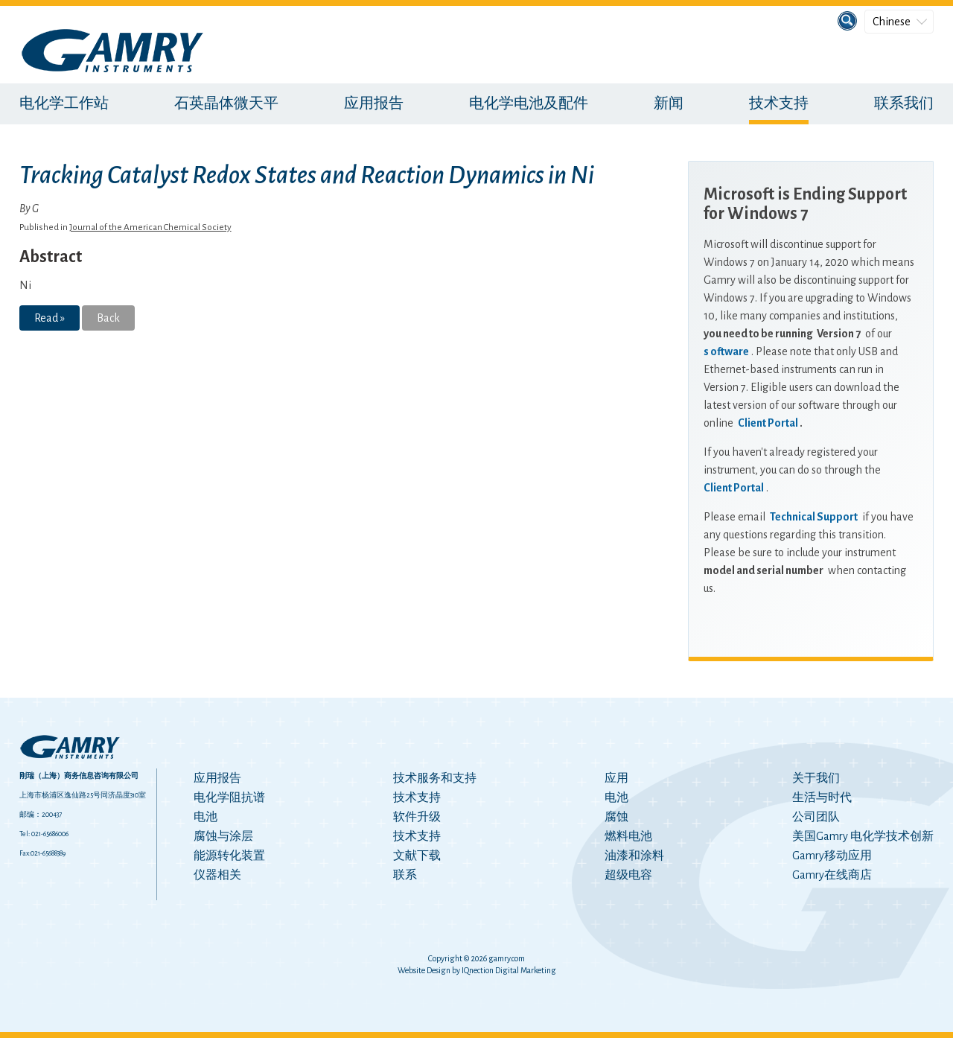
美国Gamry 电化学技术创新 (863, 836)
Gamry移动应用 (832, 856)
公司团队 (816, 817)
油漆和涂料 (634, 856)
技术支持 (779, 103)
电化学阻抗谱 (229, 797)
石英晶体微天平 (226, 103)
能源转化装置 (229, 856)
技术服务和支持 (434, 778)
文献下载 (417, 856)
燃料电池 (628, 836)
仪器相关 (217, 875)
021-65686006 (49, 834)
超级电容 (628, 875)
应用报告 (374, 103)
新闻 (668, 103)
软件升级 (417, 817)
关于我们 (816, 778)
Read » (49, 318)
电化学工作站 (64, 103)
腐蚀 (616, 817)
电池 (205, 817)
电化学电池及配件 (528, 103)
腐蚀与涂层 (223, 836)
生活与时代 (822, 797)
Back (108, 318)
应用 (616, 778)
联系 (405, 875)
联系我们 (904, 103)
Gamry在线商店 (832, 875)
